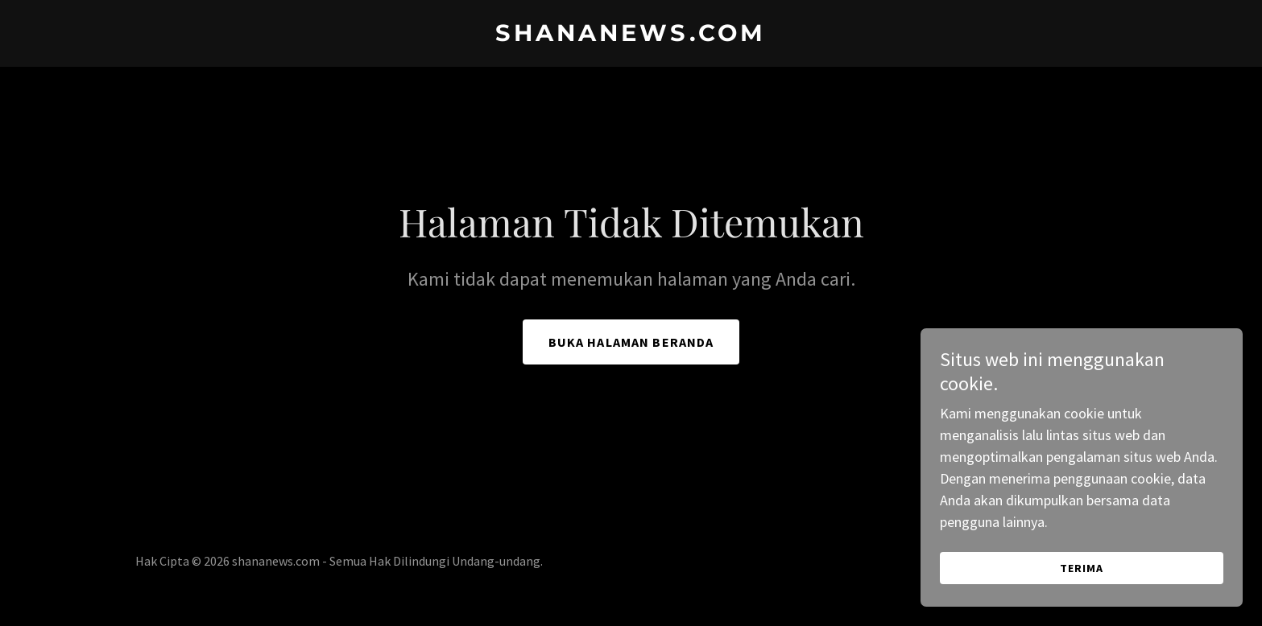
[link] (631, 36)
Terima (1081, 579)
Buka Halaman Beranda (631, 342)
